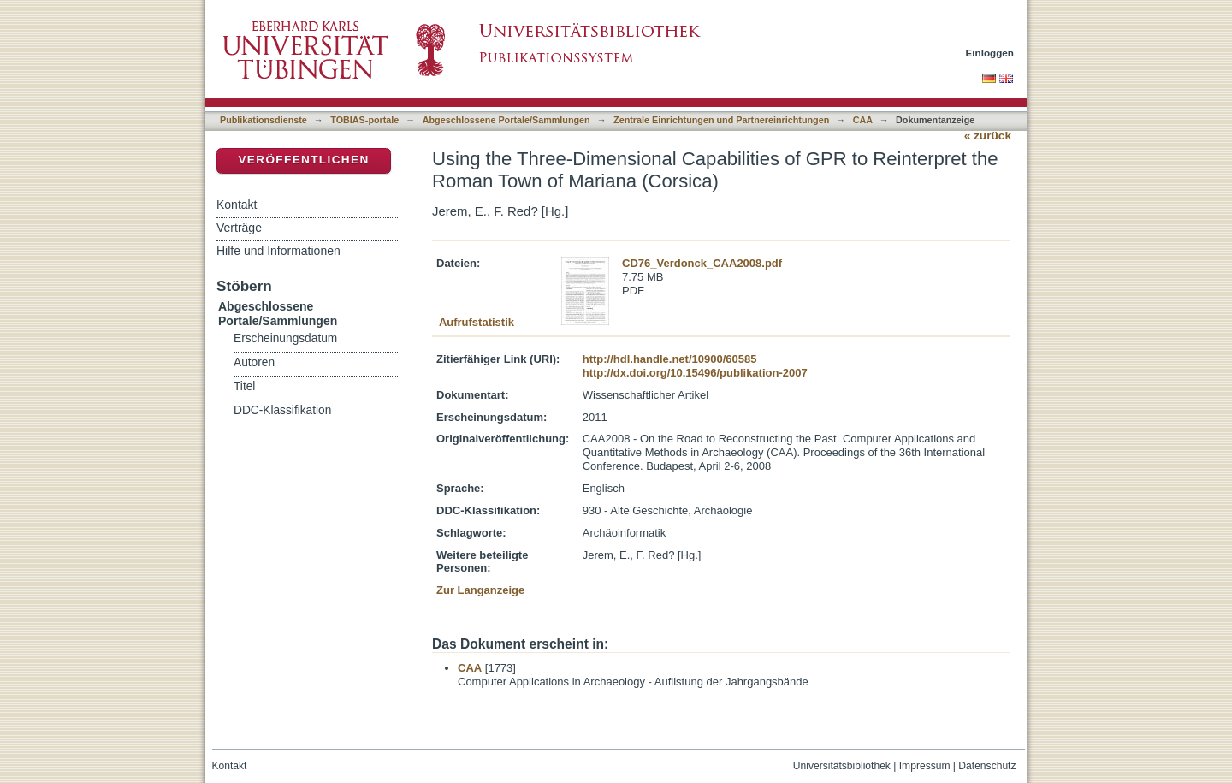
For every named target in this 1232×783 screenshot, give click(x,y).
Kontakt (236, 204)
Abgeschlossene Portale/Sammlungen (506, 120)
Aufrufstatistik (476, 322)
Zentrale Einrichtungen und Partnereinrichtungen (721, 120)
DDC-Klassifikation (282, 410)
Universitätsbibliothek (842, 766)
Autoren (254, 362)
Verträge (239, 227)
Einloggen (990, 52)
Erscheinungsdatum (285, 338)
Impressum (925, 766)
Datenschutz (987, 766)
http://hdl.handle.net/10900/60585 (670, 359)
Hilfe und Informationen (278, 251)
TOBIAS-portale (364, 120)
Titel (244, 386)
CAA (863, 120)
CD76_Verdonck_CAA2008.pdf (702, 263)
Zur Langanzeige (480, 590)
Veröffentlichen (303, 159)
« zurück (987, 135)
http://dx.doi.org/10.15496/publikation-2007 (695, 372)
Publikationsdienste (263, 120)
